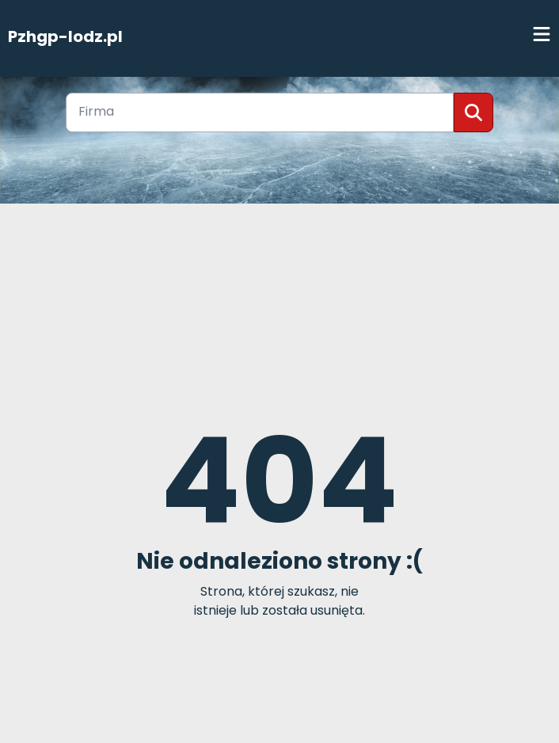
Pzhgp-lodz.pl (65, 36)
